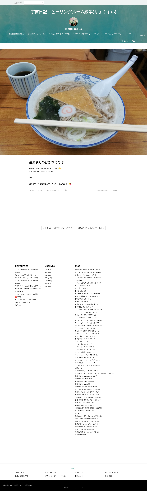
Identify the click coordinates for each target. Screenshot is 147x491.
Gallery (125, 41)
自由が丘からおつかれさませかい (26, 288)
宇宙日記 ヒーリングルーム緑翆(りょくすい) (73, 12)
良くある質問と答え (21, 476)
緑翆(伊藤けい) (73, 29)
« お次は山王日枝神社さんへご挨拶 (57, 228)
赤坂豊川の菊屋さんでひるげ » (91, 228)
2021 (46, 275)
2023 (46, 269)
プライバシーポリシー (52, 476)
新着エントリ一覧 (51, 472)
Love (133, 41)
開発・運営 (108, 476)
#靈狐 (65, 190)
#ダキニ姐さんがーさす (53, 190)
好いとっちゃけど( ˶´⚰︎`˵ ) (23, 299)
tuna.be (73, 468)
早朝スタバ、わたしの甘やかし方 (26, 286)
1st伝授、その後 (20, 302)
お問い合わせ (79, 476)
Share (141, 41)
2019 (46, 280)
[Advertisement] (73, 213)
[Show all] (142, 35)
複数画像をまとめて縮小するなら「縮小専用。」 (18, 485)
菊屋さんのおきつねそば (46, 162)
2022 (46, 272)
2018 (46, 283)
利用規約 (63, 476)
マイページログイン (111, 472)
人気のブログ (79, 472)
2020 (46, 278)
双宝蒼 (17, 291)
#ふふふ (32, 190)
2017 (46, 286)
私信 (16, 305)
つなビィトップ (20, 472)
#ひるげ (40, 190)
